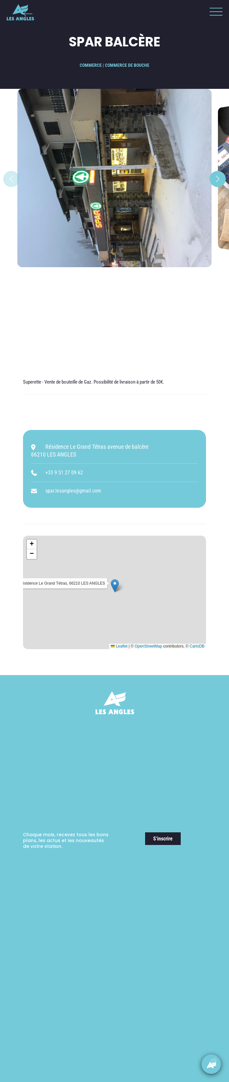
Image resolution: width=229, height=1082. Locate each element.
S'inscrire (163, 839)
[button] (214, 13)
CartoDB (196, 646)
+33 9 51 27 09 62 (64, 473)
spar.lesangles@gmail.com (73, 491)
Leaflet (119, 646)
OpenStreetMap (148, 646)
